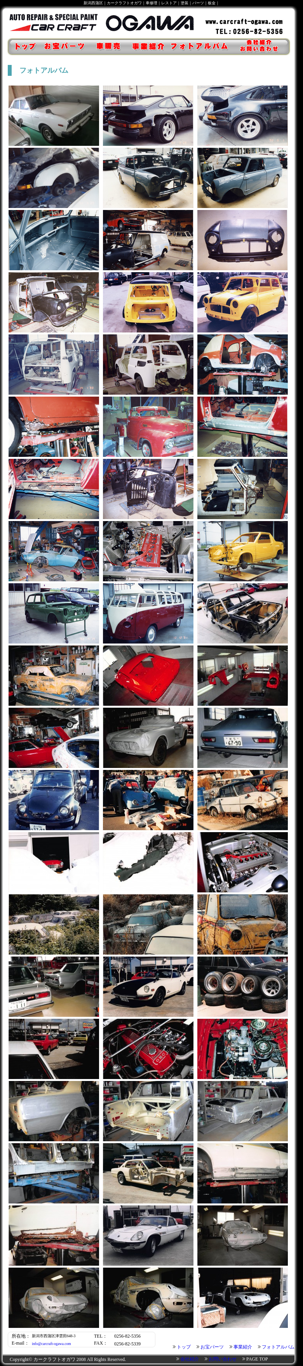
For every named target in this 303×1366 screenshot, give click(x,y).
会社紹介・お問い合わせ (263, 46)
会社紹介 (189, 1359)
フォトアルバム (201, 46)
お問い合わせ (223, 1359)
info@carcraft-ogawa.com (51, 1344)
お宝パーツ (66, 46)
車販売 (109, 46)
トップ (21, 46)
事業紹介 (147, 46)
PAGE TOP (257, 1359)
